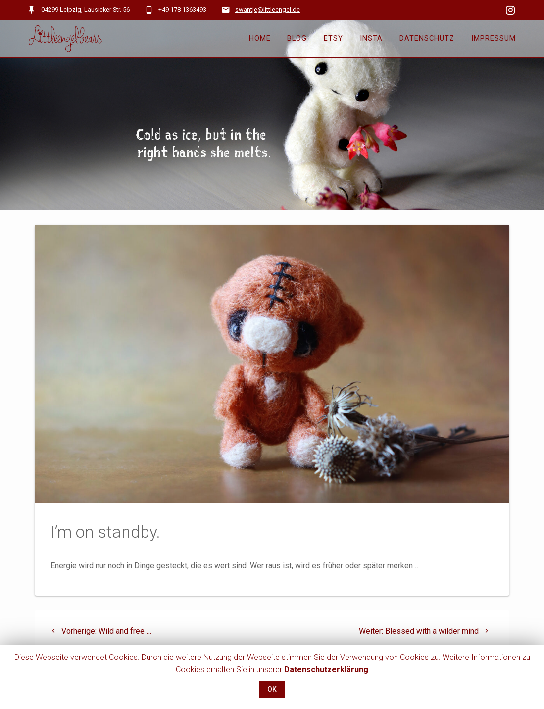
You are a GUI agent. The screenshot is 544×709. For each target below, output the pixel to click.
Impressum (493, 38)
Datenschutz (426, 38)
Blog (297, 38)
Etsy (333, 38)
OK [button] (272, 689)
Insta (371, 38)
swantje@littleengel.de (267, 9)
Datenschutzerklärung (326, 669)
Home (260, 38)
